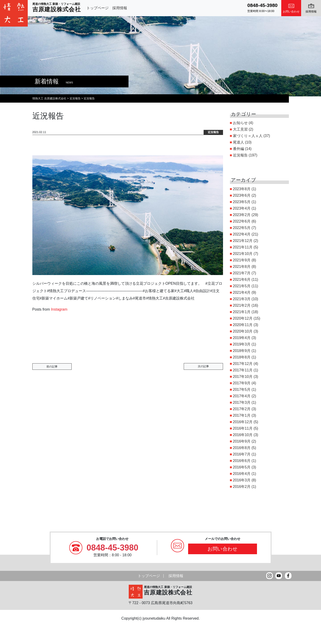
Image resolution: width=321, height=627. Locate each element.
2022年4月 (242, 234)
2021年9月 (242, 260)
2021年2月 (242, 305)
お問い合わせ (223, 548)
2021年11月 (243, 247)
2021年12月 (243, 241)
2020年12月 (243, 318)
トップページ (97, 8)
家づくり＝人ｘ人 (248, 136)
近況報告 (240, 155)
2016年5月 (242, 467)
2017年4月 (242, 396)
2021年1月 (242, 312)
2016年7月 (242, 454)
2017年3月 (242, 402)
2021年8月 (242, 267)
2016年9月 (242, 441)
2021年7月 (242, 273)
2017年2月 (242, 409)
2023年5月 (242, 202)
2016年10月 (243, 435)
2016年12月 (243, 422)
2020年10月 (243, 331)
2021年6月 (242, 279)
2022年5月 (242, 228)
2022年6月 (242, 221)
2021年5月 (242, 286)
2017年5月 (242, 389)
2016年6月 (242, 461)
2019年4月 (242, 338)
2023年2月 (242, 215)
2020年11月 (243, 325)
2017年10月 (243, 377)
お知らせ (240, 123)
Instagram (59, 309)
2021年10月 (243, 254)
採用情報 (119, 8)
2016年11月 (243, 428)
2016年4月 (242, 474)
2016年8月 (242, 448)
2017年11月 (243, 370)
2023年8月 (242, 189)
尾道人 (238, 142)
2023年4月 (242, 208)
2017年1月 (242, 415)
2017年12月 (243, 364)
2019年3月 (242, 344)
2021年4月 (242, 292)
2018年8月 (242, 357)
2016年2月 (242, 487)
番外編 (238, 149)
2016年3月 (242, 480)
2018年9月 (242, 351)
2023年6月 (242, 195)
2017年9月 (242, 383)
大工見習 (240, 129)
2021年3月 (242, 299)
